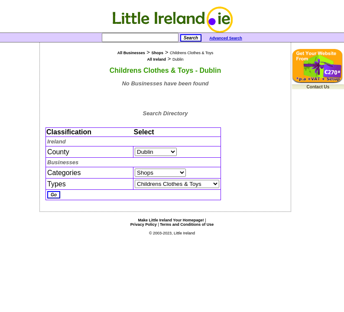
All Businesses (131, 53)
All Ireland (156, 59)
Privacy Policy (143, 224)
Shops (158, 53)
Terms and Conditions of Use (187, 224)
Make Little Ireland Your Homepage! (171, 220)
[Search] (140, 37)
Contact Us (318, 86)
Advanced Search (225, 38)
